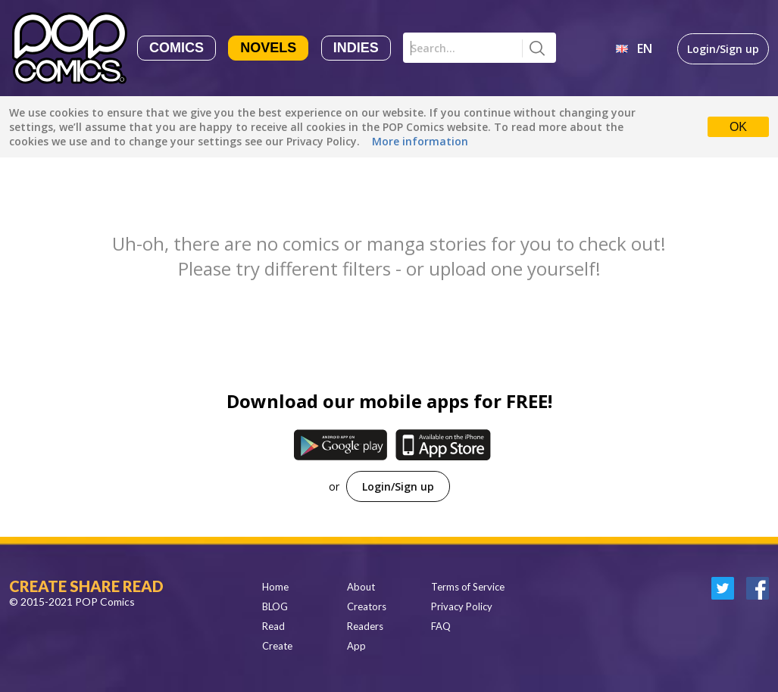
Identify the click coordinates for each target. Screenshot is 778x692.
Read (273, 626)
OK (738, 126)
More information (420, 141)
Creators (366, 606)
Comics (176, 47)
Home (275, 587)
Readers (365, 626)
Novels (268, 47)
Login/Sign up (723, 49)
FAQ (441, 626)
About (361, 587)
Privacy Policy (461, 606)
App (356, 646)
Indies (356, 47)
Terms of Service (468, 587)
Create (277, 646)
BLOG (275, 606)
